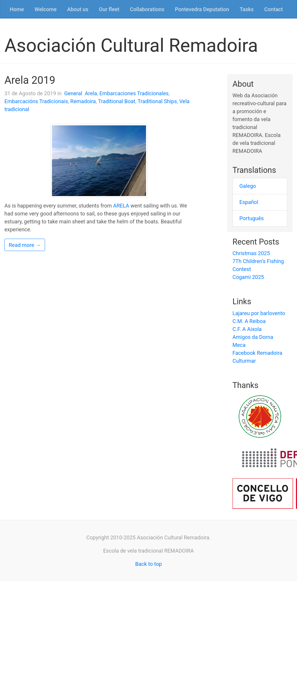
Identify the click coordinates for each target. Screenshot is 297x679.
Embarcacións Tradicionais (36, 101)
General (73, 93)
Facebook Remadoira (257, 353)
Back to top (148, 564)
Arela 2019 (29, 80)
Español (248, 202)
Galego (247, 186)
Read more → (25, 245)
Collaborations (147, 9)
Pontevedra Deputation (202, 9)
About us (77, 9)
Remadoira (83, 101)
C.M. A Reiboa (249, 321)
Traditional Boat (116, 101)
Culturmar (244, 361)
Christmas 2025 (251, 253)
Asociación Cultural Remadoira (131, 45)
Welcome (45, 9)
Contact (273, 9)
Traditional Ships (157, 101)
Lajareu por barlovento (259, 313)
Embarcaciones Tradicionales (134, 93)
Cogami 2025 (248, 277)
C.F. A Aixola (247, 329)
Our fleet (109, 9)
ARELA (121, 206)
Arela (91, 93)
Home (17, 9)
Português (251, 218)
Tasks (246, 9)
